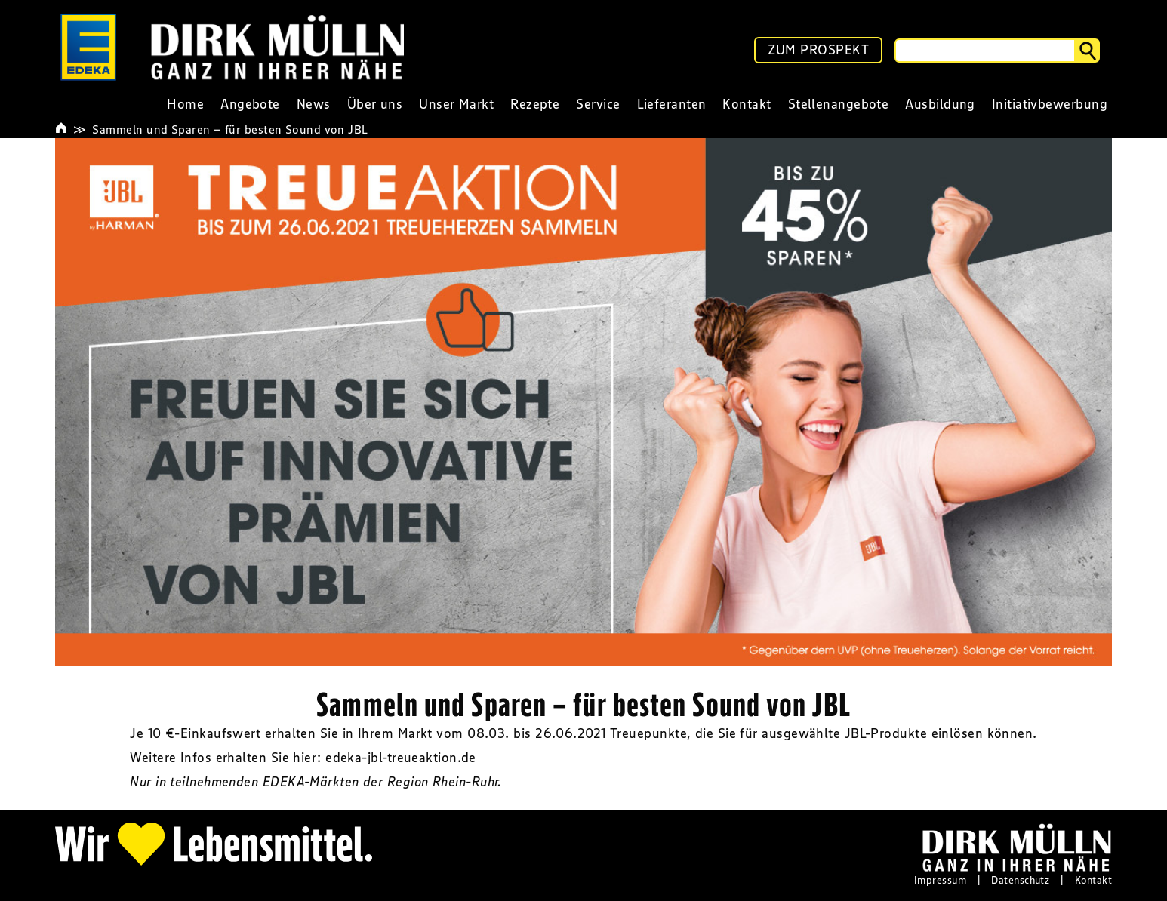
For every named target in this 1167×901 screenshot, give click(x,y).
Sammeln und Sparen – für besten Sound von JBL (230, 129)
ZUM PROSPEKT (818, 50)
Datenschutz (1020, 880)
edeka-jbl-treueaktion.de (400, 757)
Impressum (940, 880)
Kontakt (1093, 880)
